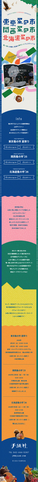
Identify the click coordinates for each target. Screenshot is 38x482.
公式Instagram (12, 147)
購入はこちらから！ (19, 423)
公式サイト (28, 147)
